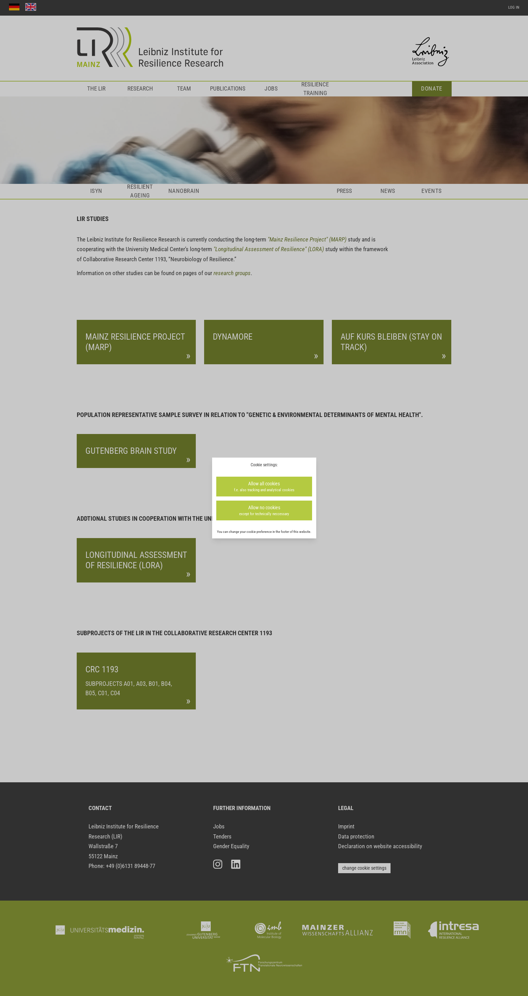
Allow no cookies (264, 511)
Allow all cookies (264, 487)
